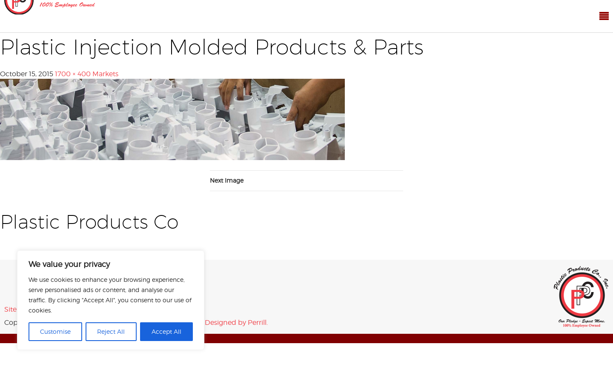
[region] (110, 300)
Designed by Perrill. (236, 322)
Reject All (111, 331)
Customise (55, 331)
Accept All (166, 331)
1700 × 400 (73, 74)
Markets (105, 74)
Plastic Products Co (581, 296)
